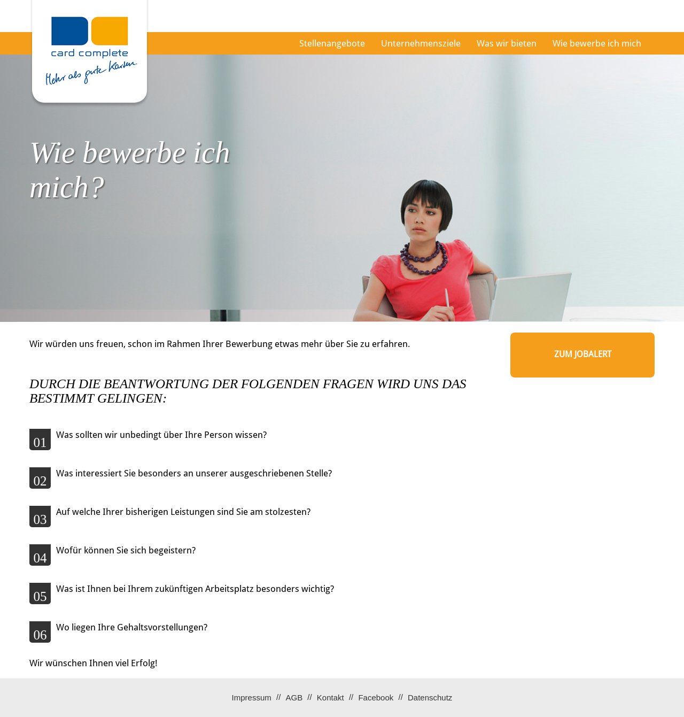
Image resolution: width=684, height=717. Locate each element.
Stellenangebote (332, 43)
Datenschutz (430, 697)
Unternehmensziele (421, 43)
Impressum (251, 697)
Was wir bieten (507, 43)
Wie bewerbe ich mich (597, 43)
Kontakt (330, 697)
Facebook (375, 697)
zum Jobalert (582, 354)
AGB (293, 697)
